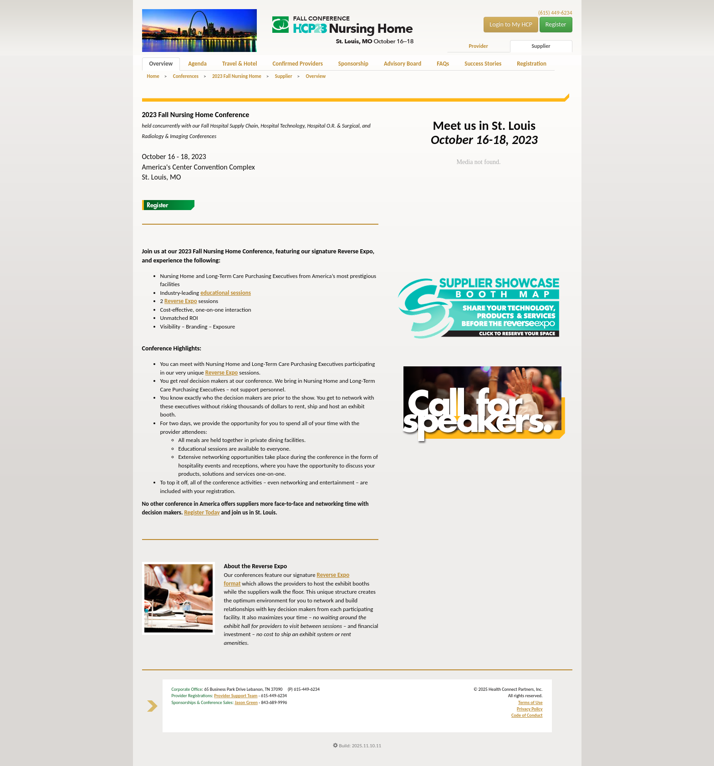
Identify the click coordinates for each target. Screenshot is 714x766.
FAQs (443, 63)
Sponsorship (353, 63)
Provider (478, 46)
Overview (161, 63)
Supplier (540, 46)
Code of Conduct (527, 715)
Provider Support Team (235, 696)
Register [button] (556, 24)
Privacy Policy (529, 709)
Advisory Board (402, 63)
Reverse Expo (180, 301)
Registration (531, 63)
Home (153, 76)
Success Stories (482, 63)
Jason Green (246, 702)
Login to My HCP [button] (511, 24)
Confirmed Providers (297, 63)
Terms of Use (530, 702)
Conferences (186, 76)
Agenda (197, 63)
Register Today (201, 512)
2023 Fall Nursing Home (236, 76)
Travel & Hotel (239, 63)
